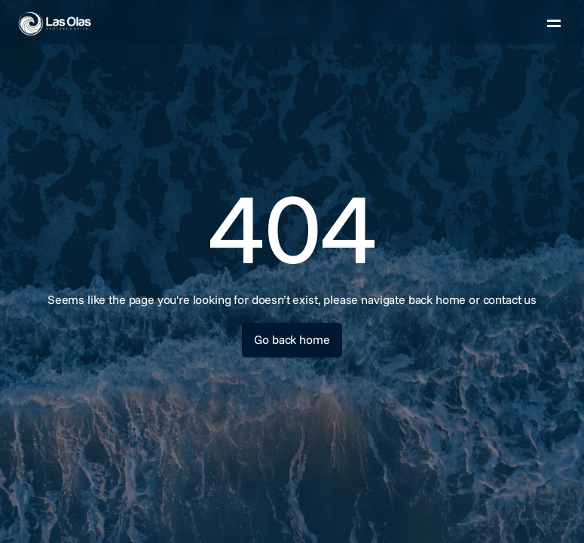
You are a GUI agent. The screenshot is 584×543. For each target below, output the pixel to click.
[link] (89, 23)
